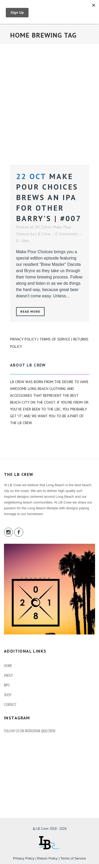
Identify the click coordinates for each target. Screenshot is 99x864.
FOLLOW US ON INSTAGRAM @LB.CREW (29, 730)
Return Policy (47, 858)
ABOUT (8, 675)
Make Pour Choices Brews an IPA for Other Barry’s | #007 (48, 197)
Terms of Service (54, 339)
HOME (8, 665)
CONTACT (10, 704)
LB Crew (42, 233)
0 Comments (66, 233)
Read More (30, 311)
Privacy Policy (23, 339)
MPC (7, 685)
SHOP (7, 694)
